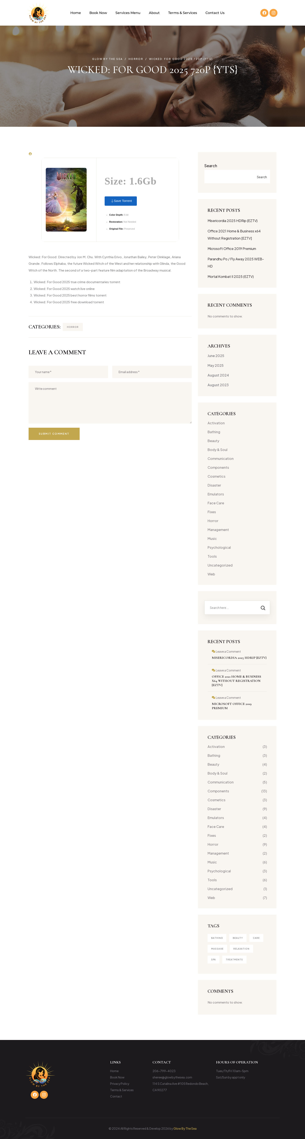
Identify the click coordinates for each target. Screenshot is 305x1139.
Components (218, 467)
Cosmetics (216, 476)
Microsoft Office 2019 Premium (232, 248)
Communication (221, 458)
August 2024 (218, 375)
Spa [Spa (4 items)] (213, 959)
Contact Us (215, 13)
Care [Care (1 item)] (256, 938)
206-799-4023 (164, 1071)
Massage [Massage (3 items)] (217, 948)
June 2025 (216, 355)
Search (210, 165)
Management (218, 529)
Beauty (213, 441)
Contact (116, 1096)
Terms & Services (182, 13)
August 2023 (218, 385)
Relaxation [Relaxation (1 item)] (241, 948)
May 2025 (216, 365)
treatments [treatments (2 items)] (234, 959)
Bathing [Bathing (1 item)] (217, 938)
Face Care (216, 503)
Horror (73, 327)
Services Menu (127, 13)
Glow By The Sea (185, 1128)
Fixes (212, 512)
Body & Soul (217, 449)
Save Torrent (121, 201)
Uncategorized (220, 565)
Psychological (219, 547)
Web (211, 574)
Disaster (214, 485)
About (154, 13)
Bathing (214, 432)
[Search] (263, 607)
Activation (216, 423)
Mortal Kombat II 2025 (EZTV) (231, 276)
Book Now (98, 13)
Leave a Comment (228, 651)
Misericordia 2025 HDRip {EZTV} (233, 220)
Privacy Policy (119, 1083)
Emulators (216, 494)
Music (212, 538)
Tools (212, 556)
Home (75, 13)
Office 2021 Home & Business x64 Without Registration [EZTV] (236, 680)
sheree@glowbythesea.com (172, 1077)
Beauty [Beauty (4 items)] (238, 938)
